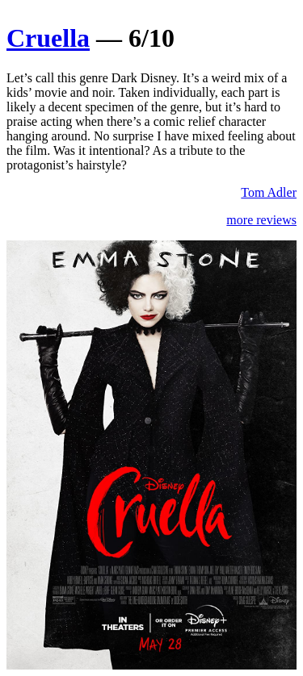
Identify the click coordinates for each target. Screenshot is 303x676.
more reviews (261, 220)
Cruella (48, 37)
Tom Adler (269, 192)
